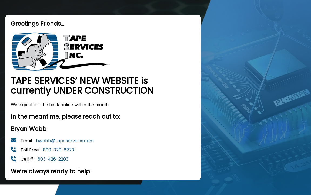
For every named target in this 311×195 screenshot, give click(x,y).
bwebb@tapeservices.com (65, 141)
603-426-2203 (53, 159)
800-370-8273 (58, 150)
